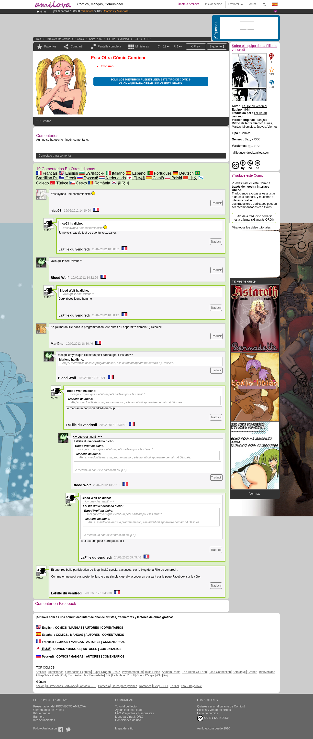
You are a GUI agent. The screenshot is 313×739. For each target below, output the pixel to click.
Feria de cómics (207, 713)
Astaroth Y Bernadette (89, 675)
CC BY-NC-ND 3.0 (213, 718)
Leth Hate (118, 675)
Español (136, 173)
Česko (78, 183)
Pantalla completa (109, 46)
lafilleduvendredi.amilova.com (251, 152)
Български (92, 173)
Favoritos (50, 46)
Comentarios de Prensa (48, 710)
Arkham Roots (171, 672)
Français (47, 173)
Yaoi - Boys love (191, 686)
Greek (67, 178)
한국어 (120, 183)
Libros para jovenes (124, 686)
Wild (158, 675)
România (99, 183)
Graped (252, 672)
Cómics (80, 39)
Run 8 (130, 675)
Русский (87, 178)
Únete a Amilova (188, 4)
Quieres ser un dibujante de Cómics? (221, 706)
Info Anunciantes (44, 720)
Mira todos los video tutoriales (251, 227)
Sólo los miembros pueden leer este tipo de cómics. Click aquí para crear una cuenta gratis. (151, 81)
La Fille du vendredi (118, 39)
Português (159, 173)
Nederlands (112, 178)
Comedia (104, 686)
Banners (38, 716)
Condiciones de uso (128, 720)
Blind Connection (220, 672)
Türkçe (59, 183)
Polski (173, 178)
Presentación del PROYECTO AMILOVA (59, 706)
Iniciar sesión (213, 4)
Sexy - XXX (95, 39)
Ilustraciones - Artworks (61, 686)
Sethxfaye (239, 672)
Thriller (174, 686)
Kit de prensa (42, 713)
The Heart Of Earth (194, 672)
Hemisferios (55, 672)
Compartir (77, 46)
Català (155, 178)
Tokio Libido (152, 672)
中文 (190, 178)
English (68, 173)
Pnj (165, 675)
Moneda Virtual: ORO (129, 716)
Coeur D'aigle (145, 675)
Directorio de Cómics (58, 39)
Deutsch (183, 173)
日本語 (136, 178)
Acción (40, 686)
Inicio (38, 39)
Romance (145, 686)
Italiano (115, 173)
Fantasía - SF (87, 686)
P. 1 (149, 39)
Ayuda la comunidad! (129, 710)
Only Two (67, 675)
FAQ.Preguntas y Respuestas (134, 713)
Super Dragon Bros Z (106, 672)
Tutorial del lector (126, 706)
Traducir (216, 203)
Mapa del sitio (124, 728)
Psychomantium (132, 672)
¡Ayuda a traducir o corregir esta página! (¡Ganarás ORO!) (254, 218)
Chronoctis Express (78, 672)
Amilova (41, 672)
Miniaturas (142, 46)
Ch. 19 (138, 39)
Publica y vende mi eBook (214, 710)
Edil (108, 675)
